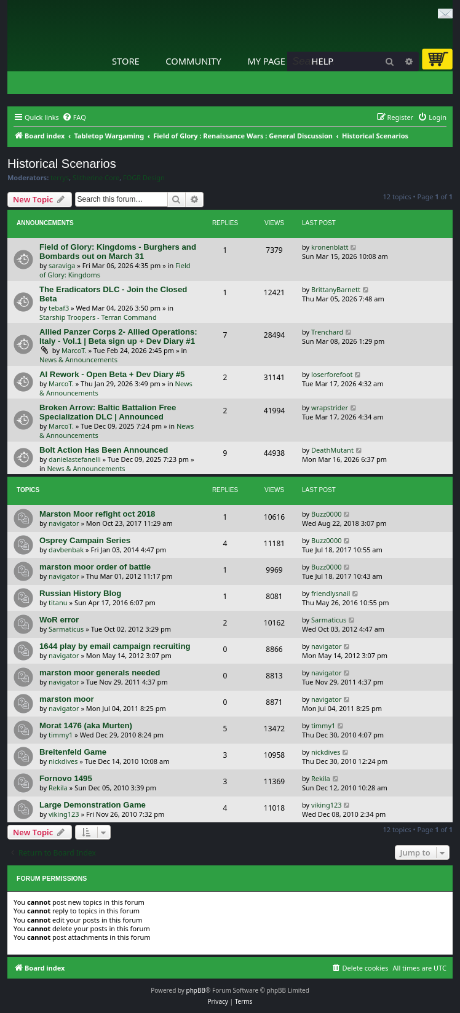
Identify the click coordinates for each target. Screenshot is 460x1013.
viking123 (64, 814)
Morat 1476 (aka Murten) (85, 725)
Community (193, 61)
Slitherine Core (96, 177)
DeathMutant (332, 450)
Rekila (58, 787)
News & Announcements (78, 359)
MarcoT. (74, 350)
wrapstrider (329, 407)
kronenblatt (329, 247)
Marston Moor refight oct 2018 (97, 513)
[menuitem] (74, 117)
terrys (59, 177)
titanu (58, 602)
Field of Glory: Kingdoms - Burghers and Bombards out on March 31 (117, 251)
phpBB (195, 990)
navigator (64, 523)
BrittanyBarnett (335, 289)
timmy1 (61, 734)
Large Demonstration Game (92, 804)
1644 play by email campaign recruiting (115, 646)
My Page (266, 61)
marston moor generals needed (99, 672)
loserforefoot (332, 374)
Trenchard (327, 331)
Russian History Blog (80, 593)
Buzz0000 (326, 513)
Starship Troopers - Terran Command (98, 317)
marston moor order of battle (95, 566)
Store (126, 61)
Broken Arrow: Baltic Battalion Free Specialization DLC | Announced (107, 412)
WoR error (59, 619)
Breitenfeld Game (72, 752)
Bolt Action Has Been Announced (103, 450)
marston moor (66, 699)
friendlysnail (330, 593)
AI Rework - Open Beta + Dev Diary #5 (111, 374)
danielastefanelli (75, 459)
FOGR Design (144, 177)
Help (323, 61)
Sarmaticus (66, 629)
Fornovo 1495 (65, 778)
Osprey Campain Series (84, 540)
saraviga (62, 265)
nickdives (63, 761)
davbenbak (66, 549)
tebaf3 (59, 307)
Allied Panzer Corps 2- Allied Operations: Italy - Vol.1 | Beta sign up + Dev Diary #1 (118, 336)
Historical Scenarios (61, 163)
